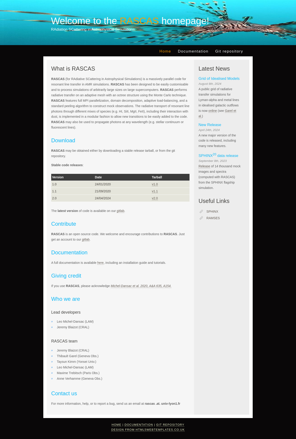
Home (165, 51)
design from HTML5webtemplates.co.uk (148, 429)
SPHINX (212, 211)
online (212, 111)
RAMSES (213, 218)
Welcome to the (106, 21)
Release (204, 166)
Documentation (193, 51)
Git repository (229, 51)
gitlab (120, 211)
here (100, 262)
